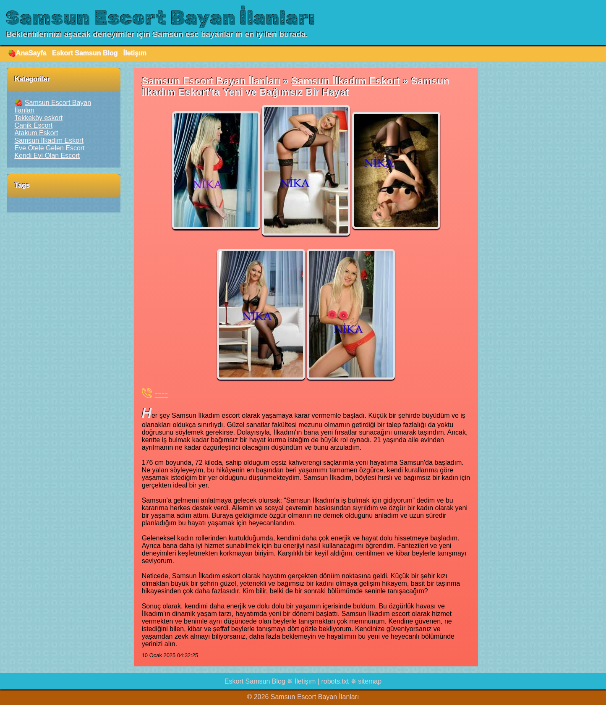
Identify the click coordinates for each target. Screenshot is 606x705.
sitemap (369, 681)
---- (161, 392)
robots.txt (335, 681)
